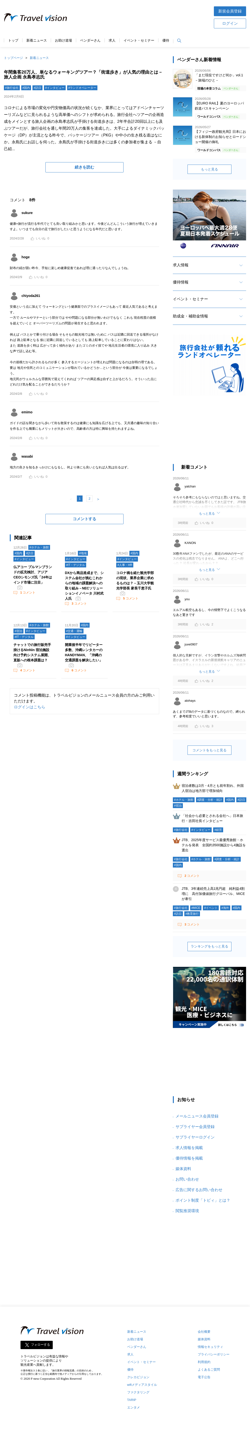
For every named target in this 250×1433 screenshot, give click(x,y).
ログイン (230, 23)
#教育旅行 (192, 913)
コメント (27, 592)
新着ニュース (36, 40)
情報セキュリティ (210, 1347)
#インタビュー (54, 88)
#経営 (218, 830)
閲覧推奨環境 (187, 1211)
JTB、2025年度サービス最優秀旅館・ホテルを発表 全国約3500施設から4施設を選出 (214, 845)
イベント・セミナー (139, 40)
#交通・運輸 (74, 631)
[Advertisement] (140, 17)
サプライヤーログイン (195, 1137)
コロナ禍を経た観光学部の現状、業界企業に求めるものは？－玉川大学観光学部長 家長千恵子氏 (135, 580)
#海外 (225, 908)
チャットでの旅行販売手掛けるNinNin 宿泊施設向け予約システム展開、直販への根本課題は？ (32, 652)
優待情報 (180, 282)
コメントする (84, 519)
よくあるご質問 (209, 1369)
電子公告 (204, 1377)
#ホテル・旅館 (39, 547)
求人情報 (180, 265)
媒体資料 (183, 1169)
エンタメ (133, 1407)
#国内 (26, 88)
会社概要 (204, 1331)
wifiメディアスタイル (142, 1385)
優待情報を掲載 (189, 1158)
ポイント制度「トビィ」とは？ (203, 1200)
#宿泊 (18, 631)
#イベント (211, 908)
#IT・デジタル (75, 565)
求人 (112, 40)
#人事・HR (124, 565)
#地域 (83, 553)
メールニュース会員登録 (197, 1116)
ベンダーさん (90, 40)
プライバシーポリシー (213, 1354)
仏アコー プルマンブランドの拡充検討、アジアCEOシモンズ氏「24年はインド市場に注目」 (32, 574)
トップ (13, 40)
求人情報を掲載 (189, 1148)
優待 (165, 40)
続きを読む (84, 167)
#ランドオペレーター (82, 88)
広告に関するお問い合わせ (199, 1190)
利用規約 (204, 1362)
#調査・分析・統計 (209, 799)
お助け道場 (63, 40)
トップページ (13, 58)
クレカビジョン (138, 1377)
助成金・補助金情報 (190, 316)
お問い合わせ (187, 1179)
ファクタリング (138, 1392)
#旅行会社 (12, 88)
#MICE (195, 908)
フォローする (40, 1345)
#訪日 (37, 88)
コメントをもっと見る (209, 750)
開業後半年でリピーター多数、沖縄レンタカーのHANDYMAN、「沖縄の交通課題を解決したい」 (84, 652)
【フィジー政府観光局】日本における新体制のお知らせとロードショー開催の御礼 (220, 137)
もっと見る (209, 169)
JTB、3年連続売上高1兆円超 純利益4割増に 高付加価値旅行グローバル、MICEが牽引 (213, 894)
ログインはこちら (29, 707)
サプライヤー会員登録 (195, 1127)
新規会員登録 (230, 11)
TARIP (131, 1400)
